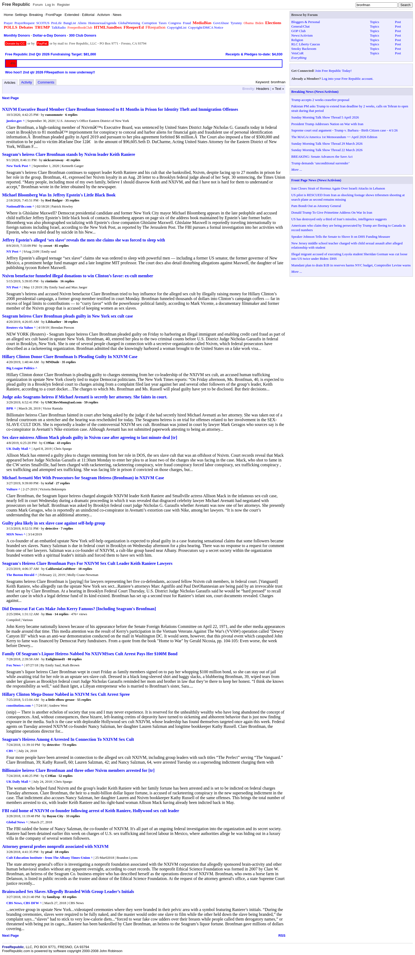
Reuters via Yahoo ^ (21, 327)
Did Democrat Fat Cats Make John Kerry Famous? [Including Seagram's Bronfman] (79, 608)
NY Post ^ (13, 251)
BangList (70, 23)
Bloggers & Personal (305, 22)
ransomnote (54, 115)
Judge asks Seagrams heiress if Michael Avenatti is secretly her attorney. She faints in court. (85, 397)
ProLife (56, 23)
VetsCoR (297, 53)
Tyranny (236, 23)
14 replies (62, 614)
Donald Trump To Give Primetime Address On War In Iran (331, 212)
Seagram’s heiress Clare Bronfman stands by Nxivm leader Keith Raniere (68, 154)
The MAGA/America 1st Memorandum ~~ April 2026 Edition (334, 137)
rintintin (51, 281)
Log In (50, 5)
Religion (297, 40)
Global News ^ (17, 822)
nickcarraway (53, 160)
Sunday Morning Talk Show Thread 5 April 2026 (325, 117)
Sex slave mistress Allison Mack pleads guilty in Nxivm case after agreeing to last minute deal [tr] (89, 437)
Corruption (149, 23)
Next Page (10, 98)
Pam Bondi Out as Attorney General (316, 206)
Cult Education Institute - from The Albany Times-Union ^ (49, 858)
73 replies (69, 745)
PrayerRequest (25, 23)
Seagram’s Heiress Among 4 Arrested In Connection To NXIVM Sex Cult (68, 739)
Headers (262, 89)
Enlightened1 (55, 659)
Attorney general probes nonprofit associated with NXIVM (55, 846)
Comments (46, 82)
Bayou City (55, 816)
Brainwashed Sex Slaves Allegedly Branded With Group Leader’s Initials (68, 891)
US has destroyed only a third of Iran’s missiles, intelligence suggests (339, 219)
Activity (26, 82)
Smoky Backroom (303, 49)
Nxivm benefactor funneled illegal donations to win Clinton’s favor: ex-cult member (77, 276)
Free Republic (16, 4)
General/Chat (300, 26)
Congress (174, 23)
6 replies (71, 115)
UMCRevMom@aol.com (63, 402)
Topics (374, 22)
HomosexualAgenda (102, 23)
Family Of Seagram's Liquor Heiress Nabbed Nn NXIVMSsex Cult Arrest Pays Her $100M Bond (89, 654)
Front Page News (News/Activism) (316, 180)
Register (63, 5)
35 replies (72, 200)
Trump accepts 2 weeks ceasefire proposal (320, 100)
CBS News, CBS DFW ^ (24, 903)
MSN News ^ (16, 534)
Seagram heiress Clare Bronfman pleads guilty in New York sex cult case (67, 316)
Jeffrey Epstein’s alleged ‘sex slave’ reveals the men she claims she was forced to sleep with (83, 240)
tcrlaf (49, 483)
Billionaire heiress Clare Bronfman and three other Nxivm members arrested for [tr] (78, 770)
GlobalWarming (129, 23)
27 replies (63, 483)
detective (51, 528)
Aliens (82, 23)
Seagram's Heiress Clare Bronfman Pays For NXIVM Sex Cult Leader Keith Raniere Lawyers (87, 563)
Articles (10, 83)
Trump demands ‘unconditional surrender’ (320, 163)
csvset (48, 246)
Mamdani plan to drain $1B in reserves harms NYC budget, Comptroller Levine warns (351, 265)
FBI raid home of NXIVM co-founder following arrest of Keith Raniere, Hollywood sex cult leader (90, 810)
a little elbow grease (60, 700)
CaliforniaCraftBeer (60, 569)
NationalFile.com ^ (20, 206)
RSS (282, 936)
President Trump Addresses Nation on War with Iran (327, 124)
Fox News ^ (15, 665)
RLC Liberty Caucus (305, 44)
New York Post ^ (18, 166)
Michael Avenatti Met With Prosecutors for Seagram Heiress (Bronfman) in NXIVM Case (83, 478)
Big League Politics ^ (21, 368)
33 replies (73, 816)
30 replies (71, 322)
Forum (38, 5)
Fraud (187, 23)
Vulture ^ (13, 489)
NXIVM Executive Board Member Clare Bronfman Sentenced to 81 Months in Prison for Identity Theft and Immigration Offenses (120, 109)
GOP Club (298, 31)
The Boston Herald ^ (21, 575)
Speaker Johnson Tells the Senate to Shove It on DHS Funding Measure (340, 237)
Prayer (8, 23)
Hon (49, 614)
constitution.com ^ (20, 705)
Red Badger (54, 200)
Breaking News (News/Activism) (315, 92)
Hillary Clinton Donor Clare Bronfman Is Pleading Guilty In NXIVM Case (69, 356)
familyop (53, 897)
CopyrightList (177, 27)
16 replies (67, 281)
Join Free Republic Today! (333, 71)
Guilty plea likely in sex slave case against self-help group (53, 523)
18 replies (85, 569)
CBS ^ (11, 751)
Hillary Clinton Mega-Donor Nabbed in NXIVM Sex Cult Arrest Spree (66, 694)
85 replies (62, 246)
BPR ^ (11, 408)
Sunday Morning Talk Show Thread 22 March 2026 (327, 150)
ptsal (48, 852)
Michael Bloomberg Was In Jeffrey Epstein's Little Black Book (59, 195)
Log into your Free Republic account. (347, 79)
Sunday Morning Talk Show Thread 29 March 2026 (327, 144)
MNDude (52, 362)
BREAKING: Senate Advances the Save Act (322, 157)
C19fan (49, 443)
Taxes (162, 23)
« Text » (278, 89)
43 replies (64, 443)
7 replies (67, 528)
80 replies (75, 659)
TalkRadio (59, 27)
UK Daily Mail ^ (18, 449)
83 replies (69, 897)
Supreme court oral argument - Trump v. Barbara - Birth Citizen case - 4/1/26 (344, 130)
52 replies (65, 776)
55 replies (84, 700)
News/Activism (302, 35)
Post (398, 22)
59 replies (91, 402)
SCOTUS (42, 23)
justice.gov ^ (15, 121)
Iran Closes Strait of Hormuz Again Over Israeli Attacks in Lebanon (338, 188)
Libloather (53, 322)
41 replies (73, 160)
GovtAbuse (221, 23)
